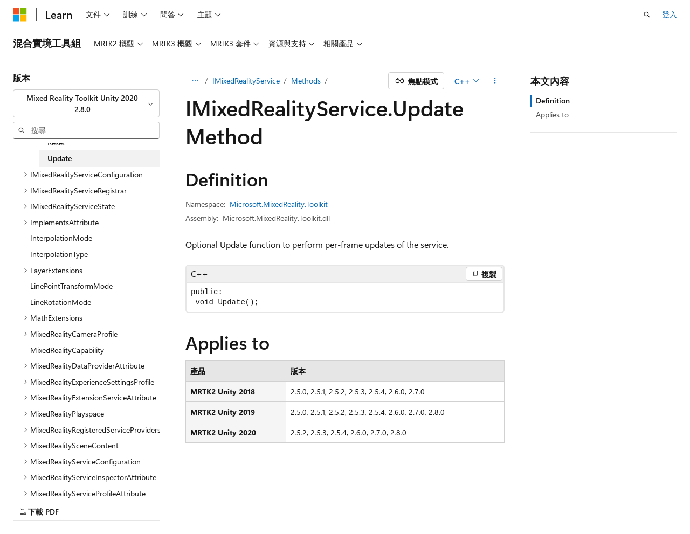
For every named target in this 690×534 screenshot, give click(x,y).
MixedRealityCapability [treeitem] (67, 350)
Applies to (552, 114)
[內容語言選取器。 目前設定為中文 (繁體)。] (42, 500)
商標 (589, 500)
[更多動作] (495, 80)
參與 (474, 500)
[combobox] (86, 103)
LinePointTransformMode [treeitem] (71, 286)
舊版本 (399, 500)
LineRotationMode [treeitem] (60, 302)
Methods (306, 80)
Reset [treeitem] (56, 142)
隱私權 (506, 500)
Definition (553, 100)
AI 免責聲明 (355, 500)
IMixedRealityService (246, 80)
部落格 (435, 500)
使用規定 (554, 500)
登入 (669, 14)
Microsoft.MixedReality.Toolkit (279, 204)
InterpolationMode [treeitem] (61, 238)
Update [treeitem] (59, 158)
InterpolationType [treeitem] (59, 254)
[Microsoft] (20, 15)
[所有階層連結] (194, 80)
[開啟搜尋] (647, 14)
